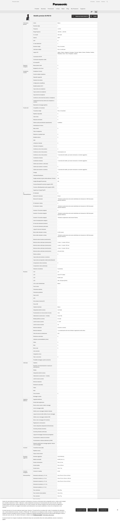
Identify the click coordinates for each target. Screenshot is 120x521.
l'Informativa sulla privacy (48, 515)
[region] (60, 510)
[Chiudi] (117, 510)
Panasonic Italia (15, 1)
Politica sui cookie (38, 515)
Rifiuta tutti (92, 509)
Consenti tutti (103, 509)
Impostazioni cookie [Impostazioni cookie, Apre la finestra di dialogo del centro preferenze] (80, 509)
